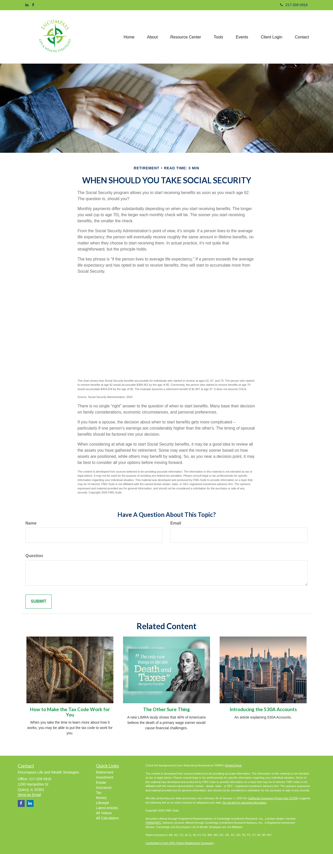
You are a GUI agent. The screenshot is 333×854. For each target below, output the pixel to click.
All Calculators (107, 818)
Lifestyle (102, 803)
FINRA (150, 822)
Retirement (104, 772)
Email (175, 523)
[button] (151, 36)
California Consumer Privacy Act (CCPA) (273, 798)
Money (101, 798)
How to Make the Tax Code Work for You (70, 712)
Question (34, 556)
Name (31, 523)
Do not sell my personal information (244, 802)
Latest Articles (107, 808)
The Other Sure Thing (166, 709)
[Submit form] (38, 602)
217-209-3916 (294, 5)
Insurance (104, 788)
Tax (99, 793)
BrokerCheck (233, 765)
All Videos (104, 813)
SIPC (158, 822)
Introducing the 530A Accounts (263, 709)
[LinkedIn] (26, 4)
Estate (101, 782)
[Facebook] (33, 4)
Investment (104, 777)
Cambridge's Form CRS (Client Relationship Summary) (180, 843)
